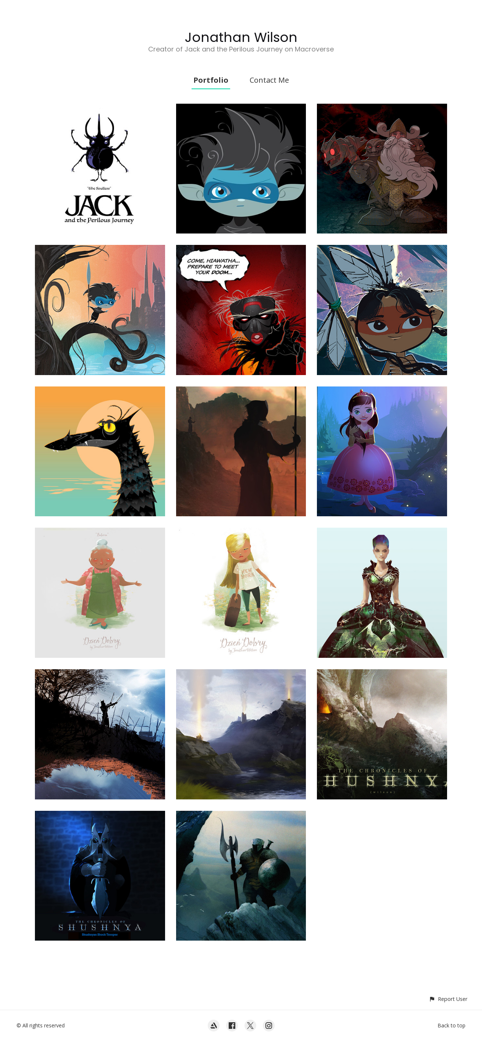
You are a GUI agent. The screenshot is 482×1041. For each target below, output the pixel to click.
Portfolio (210, 80)
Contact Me (269, 80)
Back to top (451, 1025)
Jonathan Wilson (241, 37)
